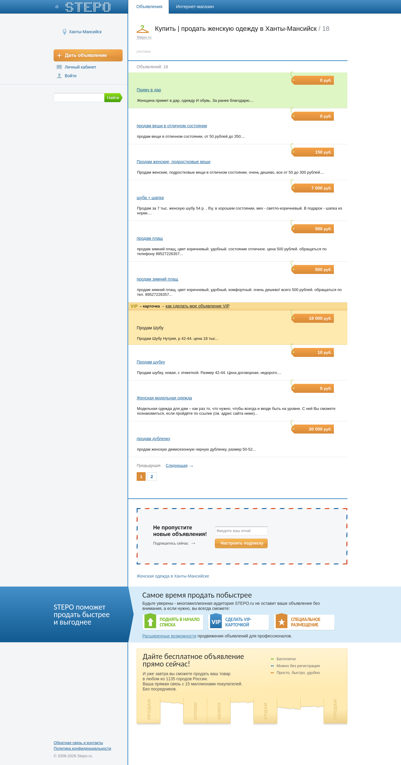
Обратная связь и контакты (78, 742)
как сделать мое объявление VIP (197, 306)
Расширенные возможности (169, 636)
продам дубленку (153, 438)
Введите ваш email (234, 530)
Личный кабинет (80, 67)
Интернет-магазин (195, 6)
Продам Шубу (150, 327)
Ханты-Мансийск (85, 31)
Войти (70, 75)
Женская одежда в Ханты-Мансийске (173, 576)
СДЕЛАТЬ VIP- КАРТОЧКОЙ (238, 622)
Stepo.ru (144, 37)
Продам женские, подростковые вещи (173, 161)
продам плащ (150, 238)
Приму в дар (149, 89)
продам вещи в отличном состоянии (172, 125)
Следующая (177, 465)
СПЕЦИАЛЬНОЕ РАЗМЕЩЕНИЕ (305, 622)
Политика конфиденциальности (82, 748)
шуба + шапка (150, 197)
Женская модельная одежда (164, 398)
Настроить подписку (242, 543)
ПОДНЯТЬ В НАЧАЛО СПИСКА (180, 622)
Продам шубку (151, 362)
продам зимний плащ (157, 279)
